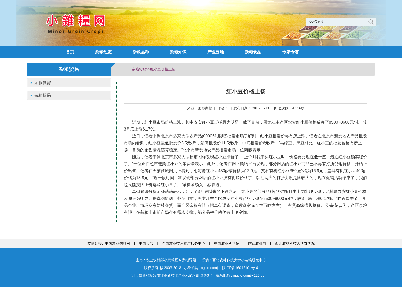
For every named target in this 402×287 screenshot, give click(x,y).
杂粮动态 (103, 52)
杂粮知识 (178, 52)
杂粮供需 (42, 82)
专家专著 (290, 52)
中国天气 (146, 243)
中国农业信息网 (117, 243)
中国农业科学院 (226, 243)
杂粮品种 (141, 52)
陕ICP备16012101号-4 (239, 268)
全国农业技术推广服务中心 (183, 243)
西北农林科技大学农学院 (295, 243)
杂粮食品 (253, 52)
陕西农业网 (257, 243)
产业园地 (215, 52)
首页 (70, 52)
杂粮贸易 (42, 95)
